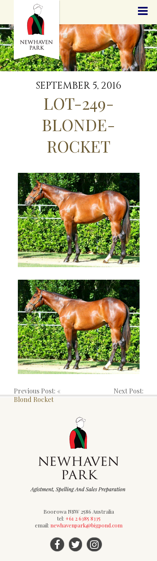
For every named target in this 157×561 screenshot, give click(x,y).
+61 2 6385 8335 (83, 518)
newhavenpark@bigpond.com (86, 525)
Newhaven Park (37, 30)
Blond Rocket (34, 399)
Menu (143, 11)
